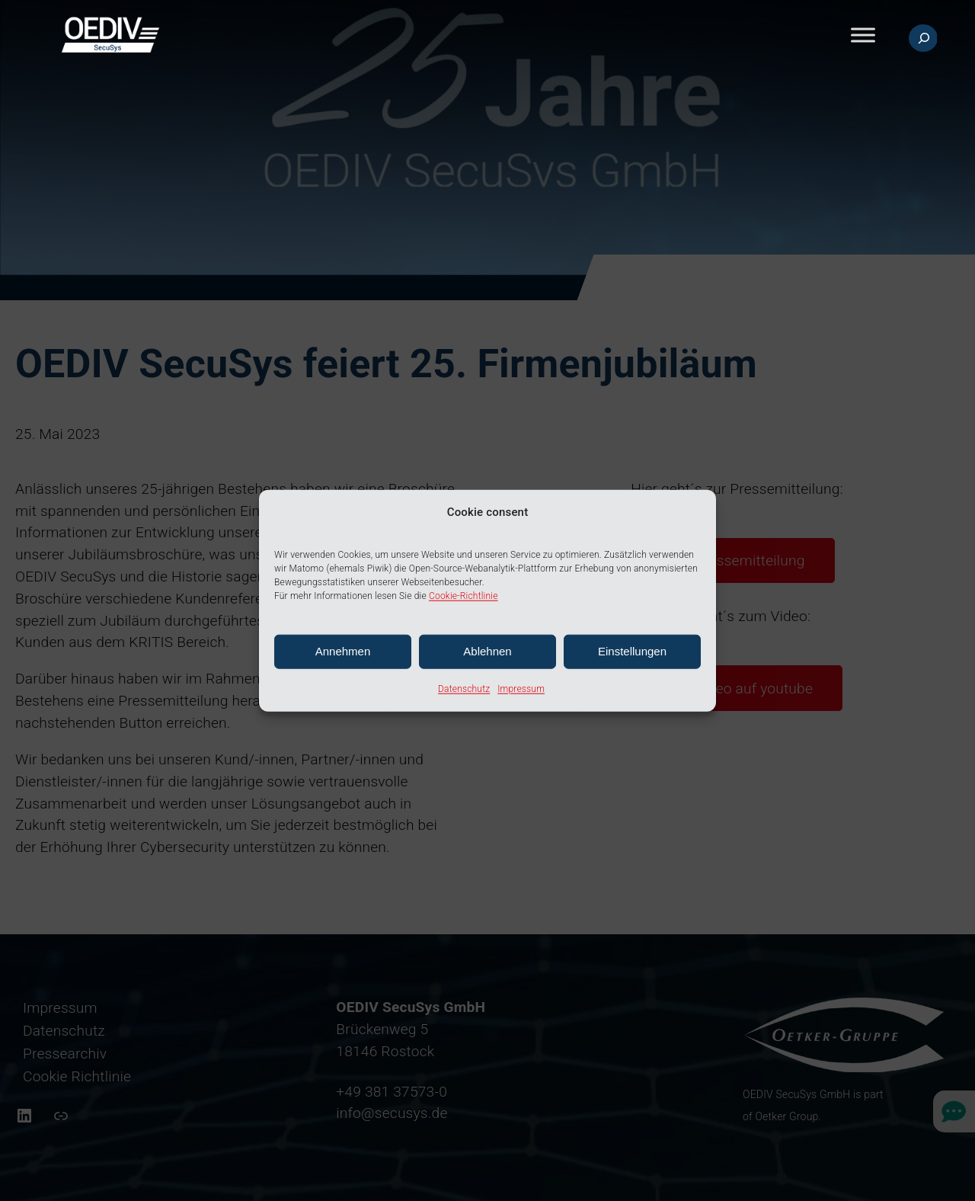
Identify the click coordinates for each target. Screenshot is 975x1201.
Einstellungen (632, 651)
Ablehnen (487, 651)
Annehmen (343, 651)
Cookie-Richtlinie (463, 596)
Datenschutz (464, 689)
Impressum (521, 689)
